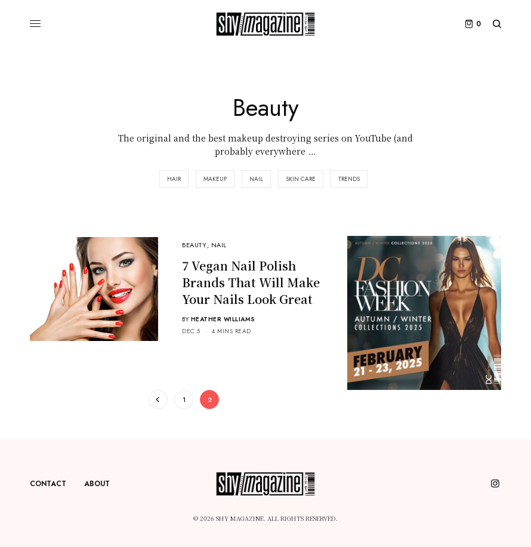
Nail (256, 178)
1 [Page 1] (184, 399)
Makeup (215, 178)
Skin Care (301, 178)
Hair (174, 178)
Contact (48, 483)
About (97, 483)
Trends (349, 178)
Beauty (194, 245)
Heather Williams (223, 319)
